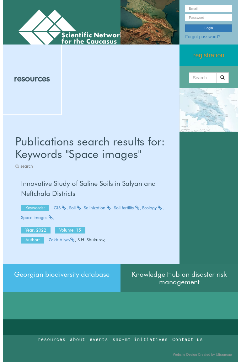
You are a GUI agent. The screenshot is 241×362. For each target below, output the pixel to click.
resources (32, 78)
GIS (61, 207)
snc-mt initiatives (140, 339)
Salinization (98, 207)
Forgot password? (202, 36)
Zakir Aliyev (62, 239)
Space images (38, 217)
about (77, 339)
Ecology (153, 207)
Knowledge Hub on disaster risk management (179, 278)
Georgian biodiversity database (62, 274)
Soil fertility (127, 207)
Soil (76, 207)
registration (208, 55)
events (99, 339)
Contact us (187, 339)
